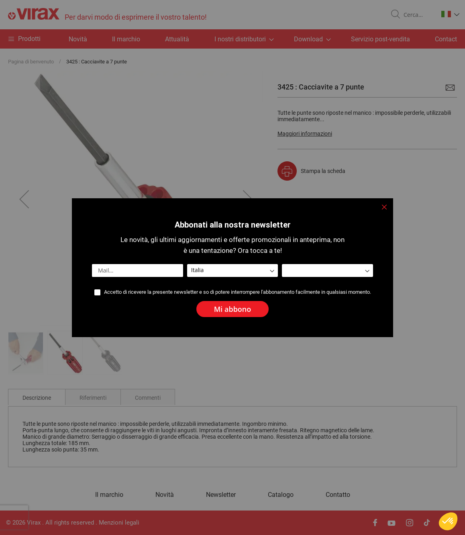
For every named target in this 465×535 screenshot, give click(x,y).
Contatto (338, 494)
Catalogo (281, 494)
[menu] (232, 39)
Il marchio (126, 39)
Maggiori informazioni (304, 133)
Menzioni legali (119, 522)
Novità (78, 39)
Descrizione (36, 398)
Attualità (177, 39)
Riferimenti (93, 398)
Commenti (148, 398)
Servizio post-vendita (380, 39)
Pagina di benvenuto (31, 62)
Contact (446, 39)
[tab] (36, 397)
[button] (450, 14)
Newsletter (221, 494)
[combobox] (417, 14)
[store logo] (107, 14)
